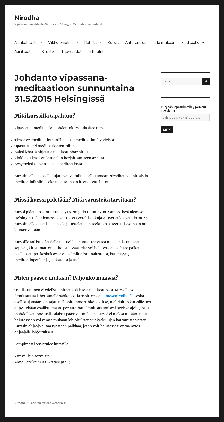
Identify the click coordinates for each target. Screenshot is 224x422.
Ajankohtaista (26, 43)
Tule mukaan (163, 43)
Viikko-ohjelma (61, 43)
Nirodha (26, 17)
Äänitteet (22, 52)
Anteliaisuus (135, 43)
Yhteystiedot (71, 52)
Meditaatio (190, 43)
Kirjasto (47, 52)
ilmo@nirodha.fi (118, 296)
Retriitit (90, 43)
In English (96, 52)
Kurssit (113, 43)
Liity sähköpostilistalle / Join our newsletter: (183, 109)
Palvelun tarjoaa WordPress (48, 403)
